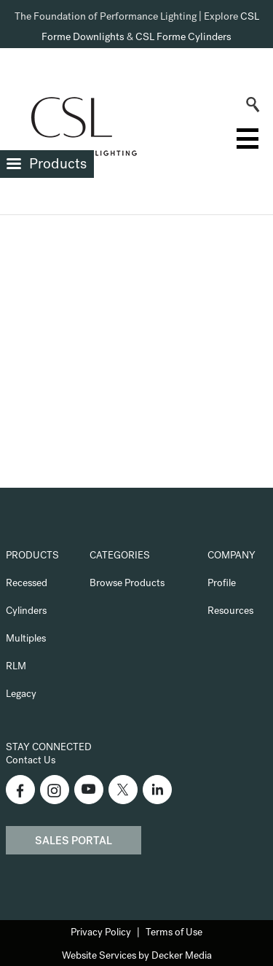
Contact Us (30, 761)
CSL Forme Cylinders (183, 38)
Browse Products (127, 584)
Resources (230, 612)
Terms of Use (174, 933)
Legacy (21, 695)
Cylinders (26, 612)
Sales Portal (73, 842)
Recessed (26, 584)
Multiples (26, 639)
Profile (221, 584)
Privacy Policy (101, 933)
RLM (16, 667)
